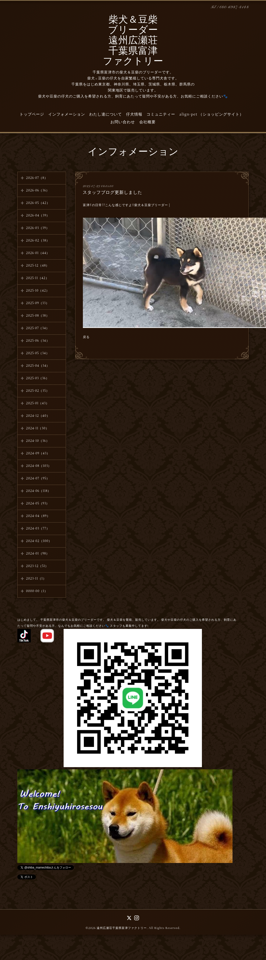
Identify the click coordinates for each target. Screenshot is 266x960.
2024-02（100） (39, 541)
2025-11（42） (37, 278)
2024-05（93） (38, 503)
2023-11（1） (36, 579)
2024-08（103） (38, 466)
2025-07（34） (37, 328)
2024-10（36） (37, 441)
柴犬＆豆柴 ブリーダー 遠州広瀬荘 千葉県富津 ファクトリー (133, 41)
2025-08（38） (37, 316)
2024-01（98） (37, 553)
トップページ (32, 114)
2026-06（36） (37, 190)
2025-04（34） (38, 366)
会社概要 (147, 122)
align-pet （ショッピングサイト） (211, 114)
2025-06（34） (38, 341)
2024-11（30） (37, 428)
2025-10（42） (37, 291)
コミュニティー (160, 114)
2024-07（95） (38, 478)
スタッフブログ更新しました (112, 192)
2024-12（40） (38, 416)
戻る (86, 337)
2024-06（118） (38, 491)
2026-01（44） (38, 253)
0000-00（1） (37, 591)
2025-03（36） (37, 378)
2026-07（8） (37, 178)
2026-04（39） (38, 215)
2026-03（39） (37, 228)
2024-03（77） (38, 528)
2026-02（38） (38, 240)
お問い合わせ (122, 122)
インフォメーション (66, 114)
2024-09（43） (38, 453)
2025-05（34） (37, 353)
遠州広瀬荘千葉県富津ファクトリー (122, 928)
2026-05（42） (38, 203)
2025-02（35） (37, 391)
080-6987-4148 (234, 7)
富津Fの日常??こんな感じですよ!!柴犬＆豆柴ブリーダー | (126, 205)
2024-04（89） (38, 516)
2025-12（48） (37, 266)
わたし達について (105, 114)
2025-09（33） (37, 303)
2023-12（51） (37, 566)
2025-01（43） (37, 403)
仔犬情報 (134, 114)
